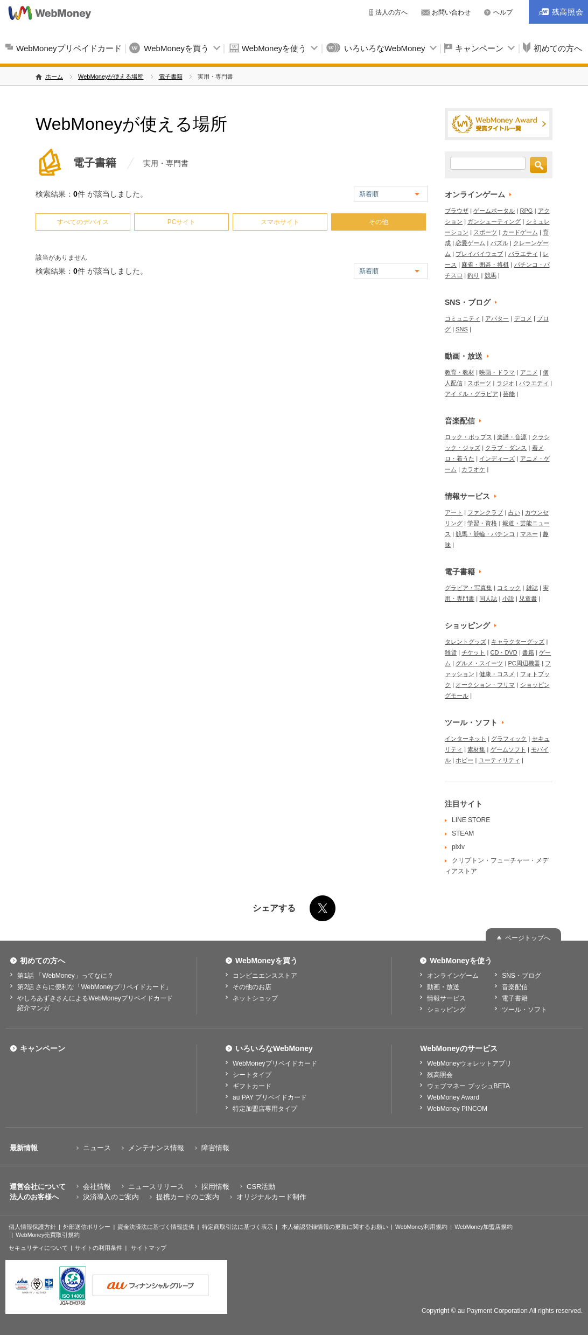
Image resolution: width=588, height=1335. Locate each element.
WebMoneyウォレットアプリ (469, 1063)
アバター (497, 318)
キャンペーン (479, 48)
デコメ (523, 318)
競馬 (490, 275)
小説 (508, 598)
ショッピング (467, 625)
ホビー (464, 760)
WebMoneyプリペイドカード (69, 48)
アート (454, 512)
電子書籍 (171, 76)
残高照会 (440, 1075)
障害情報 (215, 1148)
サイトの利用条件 (98, 1247)
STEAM (463, 833)
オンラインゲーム (475, 194)
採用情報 (215, 1187)
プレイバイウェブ (479, 254)
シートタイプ (252, 1075)
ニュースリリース (156, 1187)
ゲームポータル (494, 210)
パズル (499, 243)
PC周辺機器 (524, 663)
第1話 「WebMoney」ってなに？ (65, 975)
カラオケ (473, 469)
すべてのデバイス (83, 222)
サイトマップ (148, 1247)
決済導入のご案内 (111, 1197)
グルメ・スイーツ (479, 663)
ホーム (54, 76)
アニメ (529, 372)
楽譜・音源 (512, 437)
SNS (462, 329)
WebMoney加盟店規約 (483, 1226)
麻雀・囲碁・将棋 (485, 264)
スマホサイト (280, 222)
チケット (473, 652)
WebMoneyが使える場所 (110, 76)
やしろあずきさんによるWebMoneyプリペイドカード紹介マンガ (94, 1003)
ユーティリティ (499, 760)
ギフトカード (252, 1086)
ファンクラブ (485, 512)
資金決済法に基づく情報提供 (155, 1226)
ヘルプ (503, 12)
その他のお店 (252, 987)
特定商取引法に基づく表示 (237, 1226)
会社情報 (97, 1187)
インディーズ (497, 458)
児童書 (528, 598)
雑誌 (532, 588)
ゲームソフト (508, 749)
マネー (529, 534)
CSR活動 (261, 1187)
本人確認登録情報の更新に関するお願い (335, 1226)
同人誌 (488, 598)
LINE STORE (471, 820)
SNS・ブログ (468, 302)
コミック (509, 588)
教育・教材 (459, 372)
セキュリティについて (38, 1247)
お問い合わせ (451, 12)
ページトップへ (527, 938)
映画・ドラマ (497, 372)
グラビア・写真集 (468, 588)
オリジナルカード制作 (271, 1197)
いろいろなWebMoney (384, 48)
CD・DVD (504, 652)
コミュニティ (462, 318)
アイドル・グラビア (471, 394)
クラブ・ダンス (506, 447)
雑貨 (451, 652)
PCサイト (181, 222)
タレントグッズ (465, 641)
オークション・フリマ (485, 685)
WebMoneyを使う (274, 48)
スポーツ (485, 232)
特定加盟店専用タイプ (265, 1108)
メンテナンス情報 (156, 1148)
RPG (526, 210)
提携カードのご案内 (187, 1197)
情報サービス (467, 496)
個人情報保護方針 (32, 1226)
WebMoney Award (453, 1097)
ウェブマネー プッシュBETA (468, 1086)
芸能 (509, 394)
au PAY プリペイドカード (270, 1097)
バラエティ (523, 254)
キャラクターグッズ (517, 641)
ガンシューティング (494, 221)
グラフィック (509, 738)
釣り (473, 275)
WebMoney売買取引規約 (48, 1235)
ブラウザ (456, 210)
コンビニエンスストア (265, 975)
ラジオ (505, 383)
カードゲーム (520, 232)
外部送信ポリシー (86, 1226)
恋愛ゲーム (470, 243)
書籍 (528, 652)
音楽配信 (460, 420)
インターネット (465, 738)
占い (514, 512)
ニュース (97, 1148)
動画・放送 (463, 356)
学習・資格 (482, 523)
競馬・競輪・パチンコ (485, 534)
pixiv (458, 847)
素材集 (476, 749)
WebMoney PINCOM (457, 1108)
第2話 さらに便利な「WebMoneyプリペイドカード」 (94, 987)
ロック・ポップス (468, 437)
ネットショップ (255, 998)
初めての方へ (42, 960)
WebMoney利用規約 (421, 1226)
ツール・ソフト (471, 722)
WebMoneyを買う (176, 48)
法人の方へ (391, 12)
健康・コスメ (497, 674)
